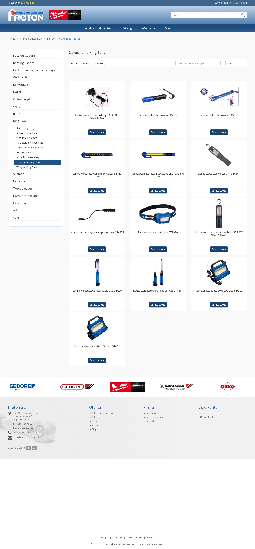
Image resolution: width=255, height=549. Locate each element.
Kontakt (150, 421)
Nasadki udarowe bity (27, 157)
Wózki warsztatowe (26, 137)
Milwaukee (20, 85)
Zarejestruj (119, 537)
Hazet (17, 92)
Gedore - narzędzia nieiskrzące (34, 70)
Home (12, 38)
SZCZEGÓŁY (97, 132)
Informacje (148, 28)
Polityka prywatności (156, 417)
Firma (95, 421)
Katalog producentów (98, 28)
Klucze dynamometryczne (30, 147)
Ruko (16, 114)
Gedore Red (21, 77)
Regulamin (151, 413)
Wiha (16, 106)
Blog (168, 28)
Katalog (127, 28)
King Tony (50, 38)
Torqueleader (22, 188)
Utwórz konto (207, 417)
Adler (16, 210)
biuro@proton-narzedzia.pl (27, 437)
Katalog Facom (23, 63)
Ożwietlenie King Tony (70, 38)
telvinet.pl (152, 537)
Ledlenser (20, 181)
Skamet (18, 174)
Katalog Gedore (24, 55)
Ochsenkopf (21, 99)
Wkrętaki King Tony (26, 167)
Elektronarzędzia (25, 152)
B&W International (26, 196)
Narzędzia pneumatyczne (29, 142)
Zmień (230, 63)
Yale (16, 217)
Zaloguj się (205, 413)
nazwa (85, 63)
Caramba (19, 203)
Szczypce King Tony (26, 132)
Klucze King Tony (25, 128)
